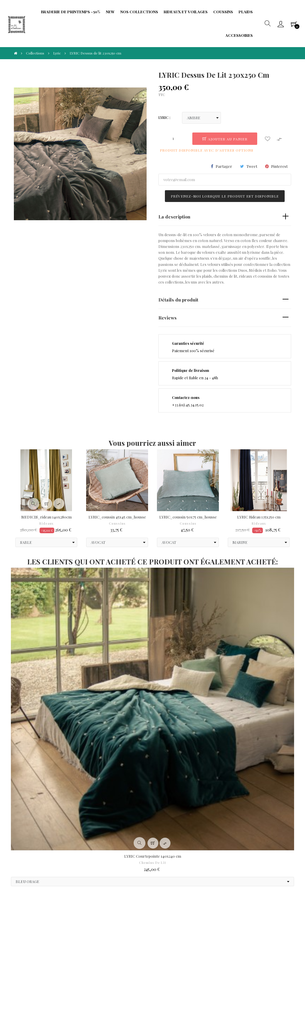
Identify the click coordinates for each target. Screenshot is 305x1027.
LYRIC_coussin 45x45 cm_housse (117, 516)
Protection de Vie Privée (80, 930)
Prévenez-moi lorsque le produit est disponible (225, 196)
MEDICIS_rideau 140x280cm (46, 516)
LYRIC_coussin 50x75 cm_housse (188, 516)
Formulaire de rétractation (123, 939)
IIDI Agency (63, 1000)
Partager (224, 166)
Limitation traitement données (84, 954)
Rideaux (46, 523)
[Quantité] (173, 138)
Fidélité (71, 942)
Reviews (167, 317)
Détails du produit (178, 299)
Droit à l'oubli (32, 945)
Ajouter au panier (224, 139)
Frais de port (122, 927)
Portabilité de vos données (126, 954)
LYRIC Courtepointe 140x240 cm (152, 856)
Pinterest (279, 166)
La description (174, 216)
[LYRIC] (201, 118)
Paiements (30, 936)
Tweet (251, 166)
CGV (24, 927)
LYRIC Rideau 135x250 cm (259, 516)
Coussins (117, 523)
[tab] (224, 217)
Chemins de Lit (152, 863)
